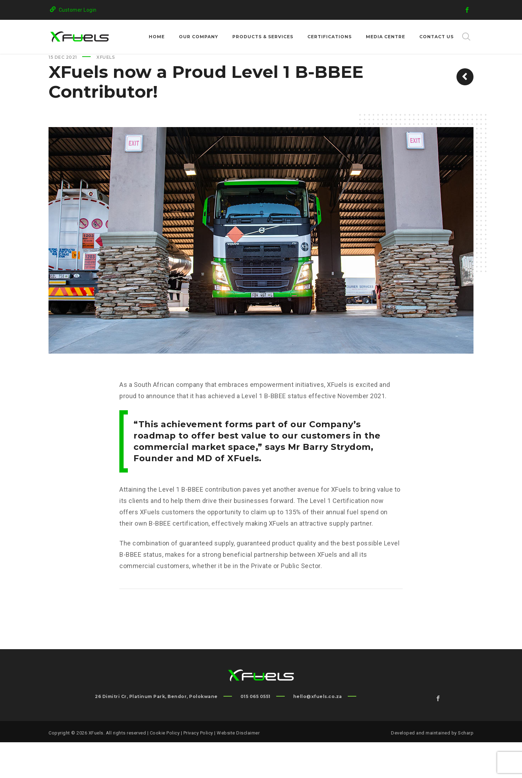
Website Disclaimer (238, 768)
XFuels (105, 93)
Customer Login (78, 10)
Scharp (465, 768)
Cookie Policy (165, 768)
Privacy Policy (198, 768)
